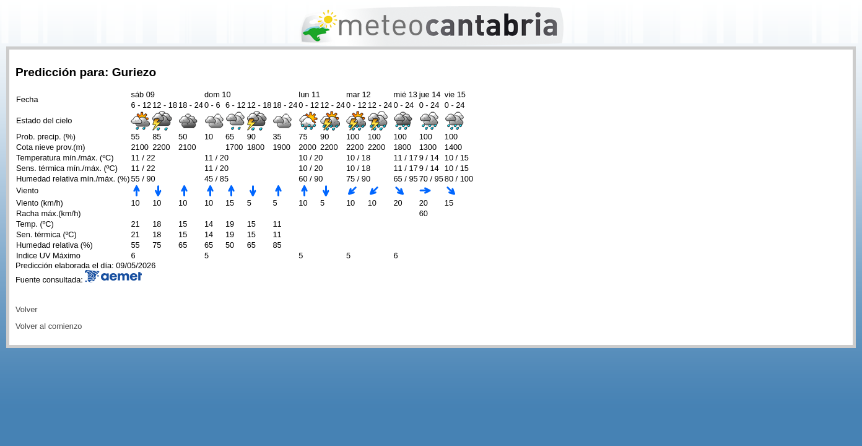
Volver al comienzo (48, 326)
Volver (26, 309)
